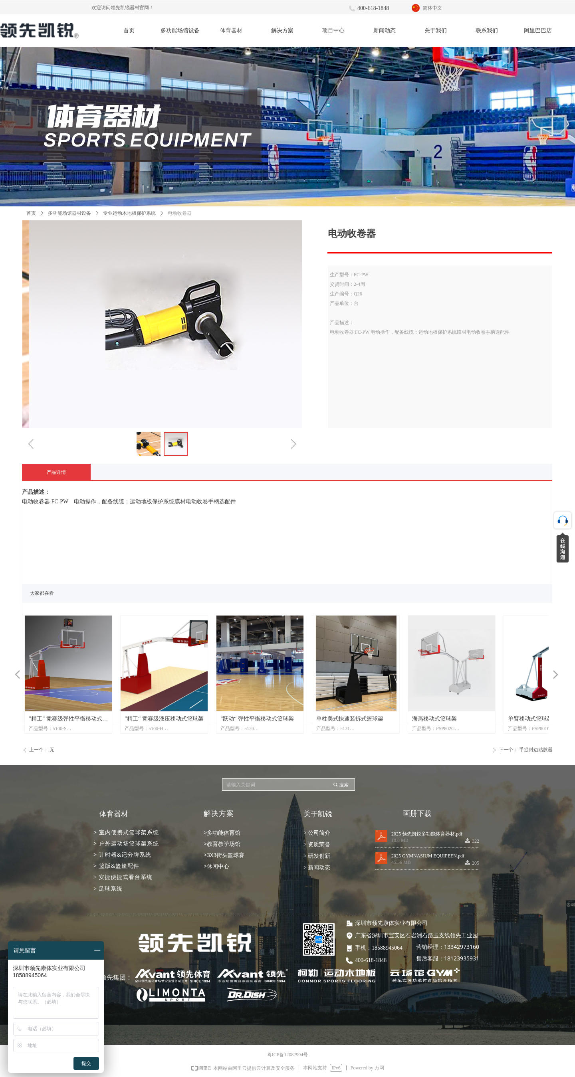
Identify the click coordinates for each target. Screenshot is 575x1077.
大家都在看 (42, 593)
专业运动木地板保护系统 (129, 213)
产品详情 (56, 472)
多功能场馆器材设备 (69, 213)
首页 (31, 213)
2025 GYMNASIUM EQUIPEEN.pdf (427, 856)
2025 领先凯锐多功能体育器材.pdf (426, 834)
